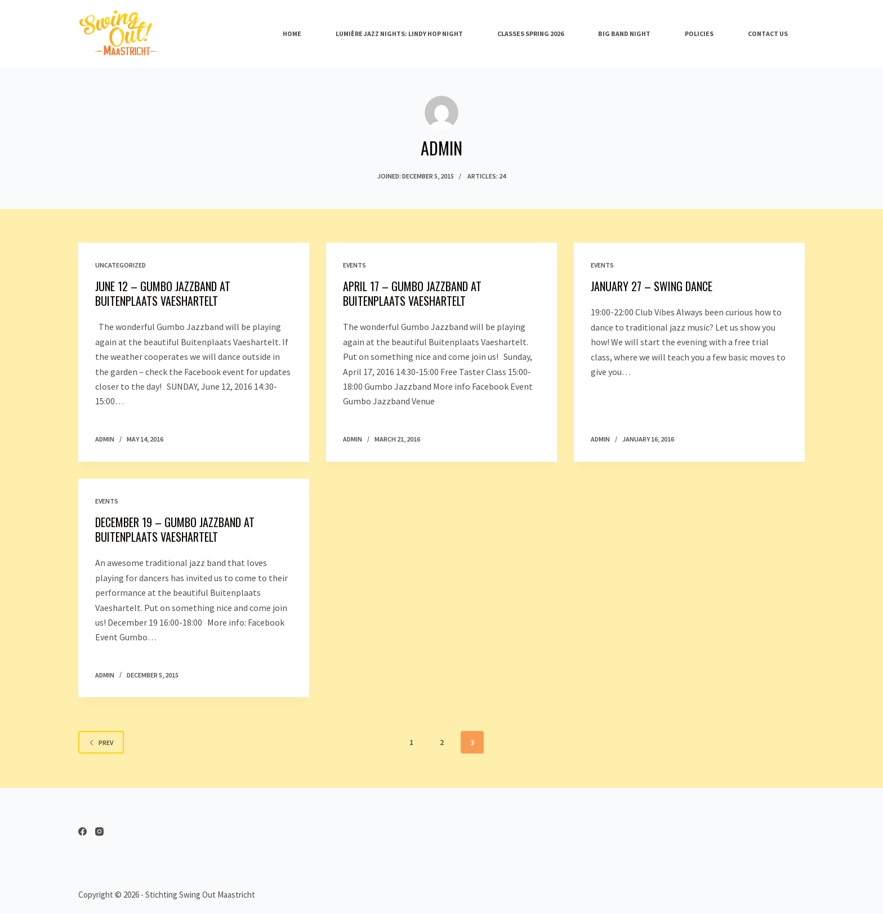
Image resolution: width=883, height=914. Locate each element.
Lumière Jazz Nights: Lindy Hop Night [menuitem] (399, 33)
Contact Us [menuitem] (768, 33)
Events (354, 265)
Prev (101, 742)
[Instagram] (99, 831)
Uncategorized (120, 265)
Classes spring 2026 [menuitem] (530, 33)
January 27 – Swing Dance (651, 286)
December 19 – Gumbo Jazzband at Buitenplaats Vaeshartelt (175, 529)
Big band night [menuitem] (624, 33)
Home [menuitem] (292, 33)
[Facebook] (82, 831)
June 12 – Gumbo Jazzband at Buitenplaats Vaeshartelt (162, 293)
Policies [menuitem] (699, 33)
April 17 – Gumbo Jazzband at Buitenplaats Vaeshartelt (412, 293)
